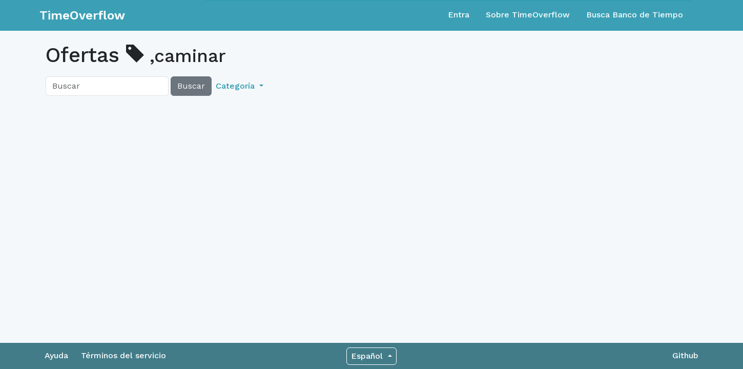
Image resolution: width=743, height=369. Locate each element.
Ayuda (56, 355)
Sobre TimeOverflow (528, 14)
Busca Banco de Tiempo (634, 14)
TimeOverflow (82, 15)
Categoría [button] (236, 86)
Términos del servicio (123, 355)
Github (685, 355)
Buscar (191, 86)
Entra (458, 14)
